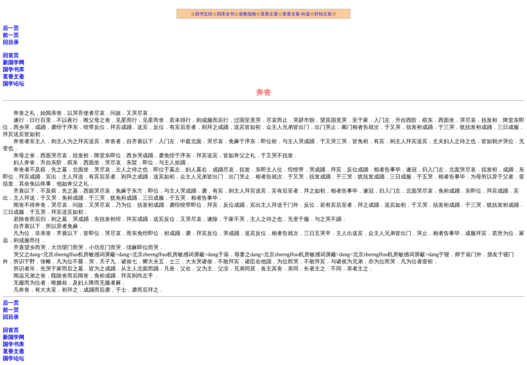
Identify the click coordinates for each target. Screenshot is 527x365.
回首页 (11, 55)
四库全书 (225, 13)
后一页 (11, 28)
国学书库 (13, 69)
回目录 (11, 42)
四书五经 (203, 13)
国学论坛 (13, 84)
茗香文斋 (269, 13)
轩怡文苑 (323, 13)
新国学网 (13, 62)
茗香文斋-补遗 (296, 13)
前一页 (11, 35)
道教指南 (247, 13)
